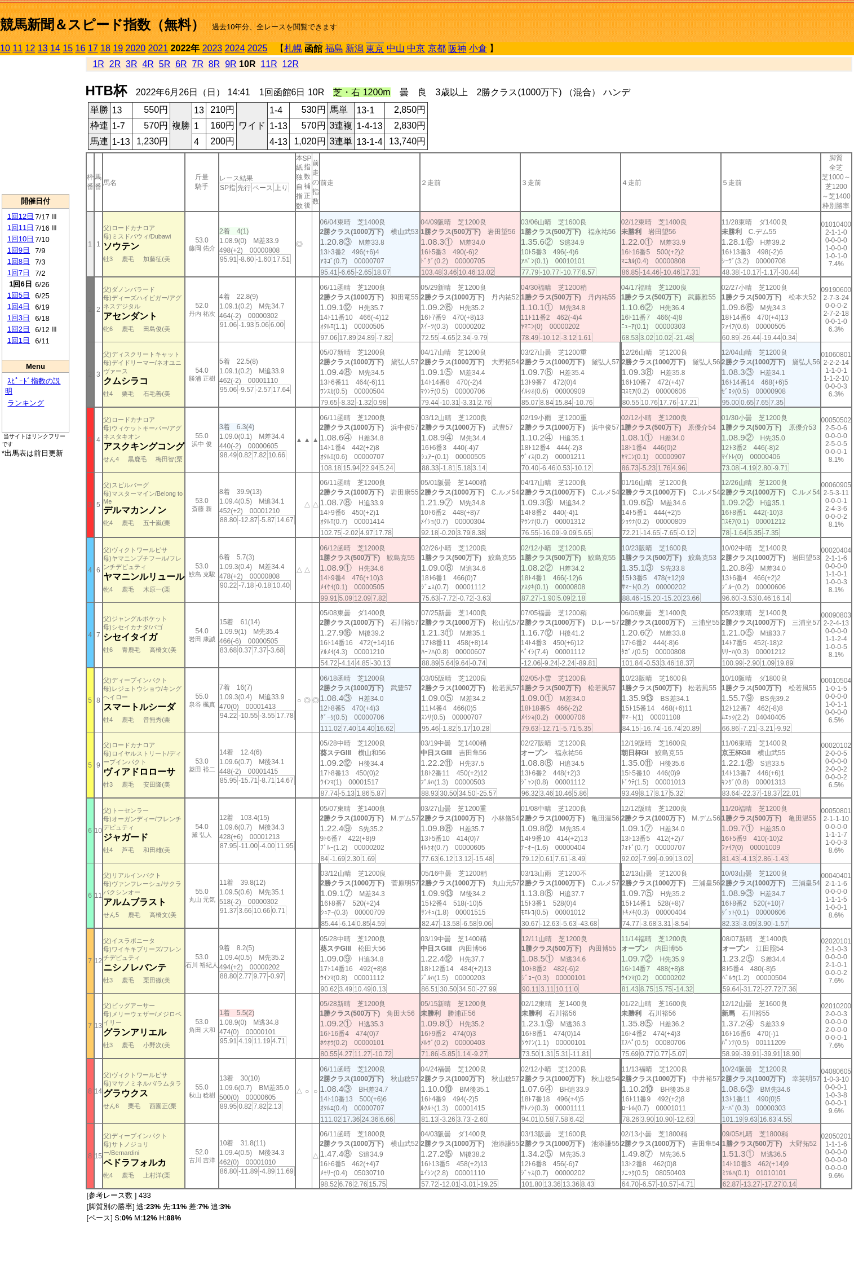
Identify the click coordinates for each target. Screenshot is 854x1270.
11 (17, 48)
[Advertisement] (35, 124)
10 (5, 48)
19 (118, 48)
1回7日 (18, 272)
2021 (158, 48)
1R (98, 64)
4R (147, 64)
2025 (257, 48)
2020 (136, 48)
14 (55, 48)
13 (43, 48)
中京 (416, 48)
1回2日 (18, 329)
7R (197, 64)
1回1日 (18, 340)
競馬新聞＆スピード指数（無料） (102, 24)
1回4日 (18, 306)
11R (268, 64)
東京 (375, 49)
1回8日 (18, 261)
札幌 (293, 48)
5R (164, 64)
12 (30, 48)
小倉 (478, 48)
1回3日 (18, 318)
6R (181, 64)
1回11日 (20, 227)
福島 (334, 48)
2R (115, 64)
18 (105, 48)
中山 (396, 48)
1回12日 (20, 216)
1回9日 (18, 250)
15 (68, 48)
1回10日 (20, 239)
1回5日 (18, 295)
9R (230, 64)
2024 (235, 48)
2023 (212, 48)
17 (93, 48)
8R (214, 64)
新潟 (355, 48)
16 (81, 48)
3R (131, 64)
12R (290, 64)
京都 (437, 48)
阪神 (457, 49)
